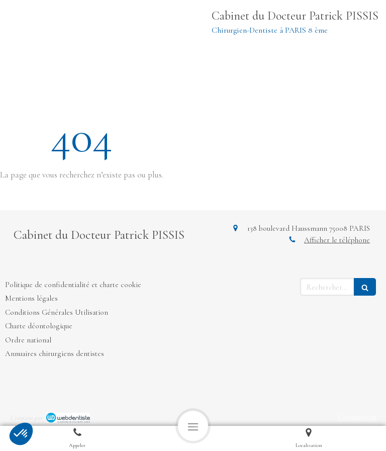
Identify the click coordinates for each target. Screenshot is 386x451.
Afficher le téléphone (337, 239)
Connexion (357, 416)
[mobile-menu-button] (193, 425)
